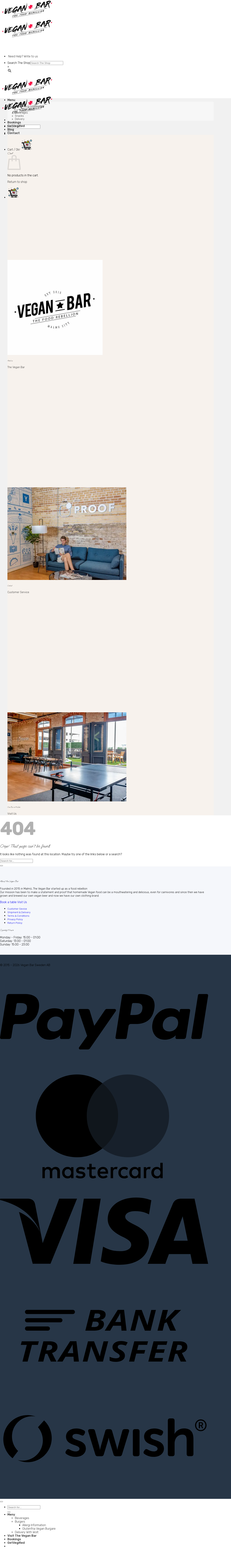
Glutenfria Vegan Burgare (39, 1528)
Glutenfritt (28, 109)
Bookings (14, 122)
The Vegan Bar (16, 367)
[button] (20, 149)
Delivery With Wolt (26, 1532)
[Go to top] (1, 1501)
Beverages (21, 112)
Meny (11, 1514)
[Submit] (1, 865)
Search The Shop (18, 63)
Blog (10, 129)
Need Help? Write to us (22, 56)
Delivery (20, 119)
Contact (13, 133)
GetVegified (16, 126)
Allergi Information (33, 106)
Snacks (19, 116)
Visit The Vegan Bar (22, 1535)
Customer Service (18, 592)
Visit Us (12, 813)
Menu (11, 100)
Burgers (19, 103)
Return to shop (17, 182)
